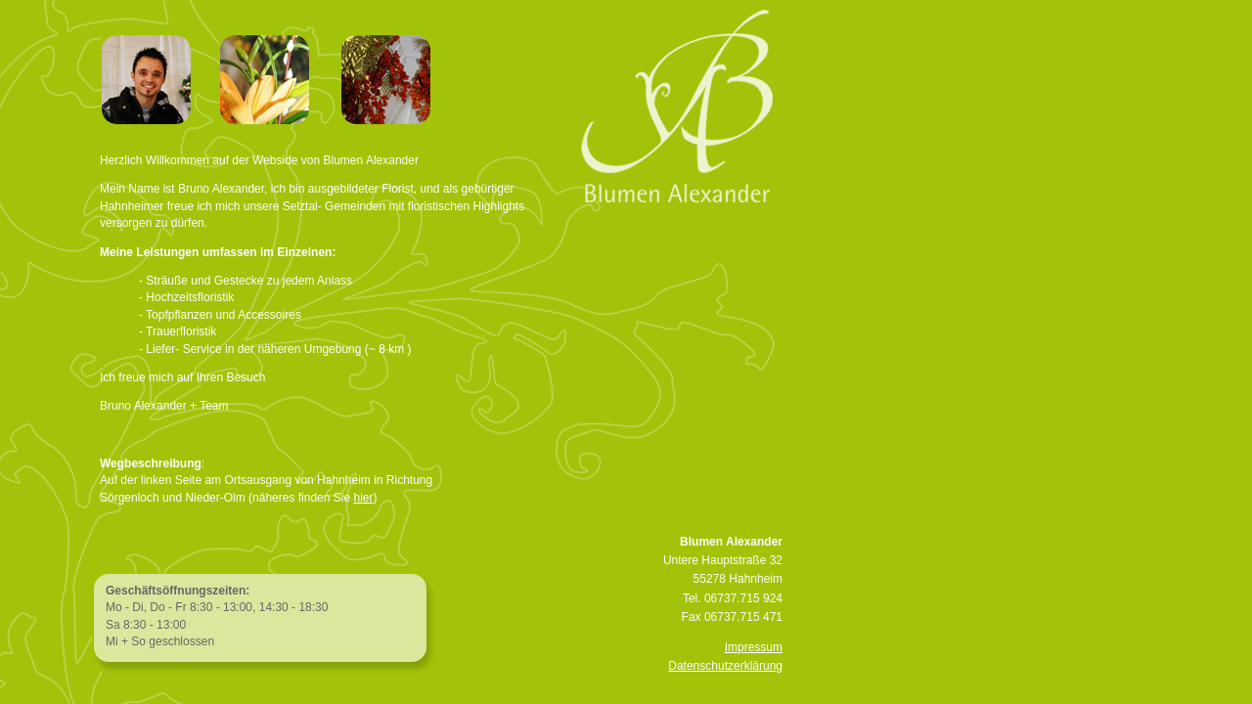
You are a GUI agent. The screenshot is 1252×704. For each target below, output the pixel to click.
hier (363, 498)
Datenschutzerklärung (725, 666)
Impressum (753, 647)
